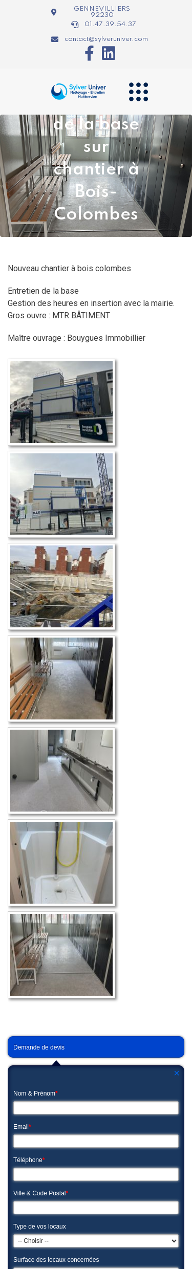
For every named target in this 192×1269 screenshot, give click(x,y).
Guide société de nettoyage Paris (97, 1214)
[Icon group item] (85, 53)
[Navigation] (138, 91)
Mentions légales (96, 1227)
